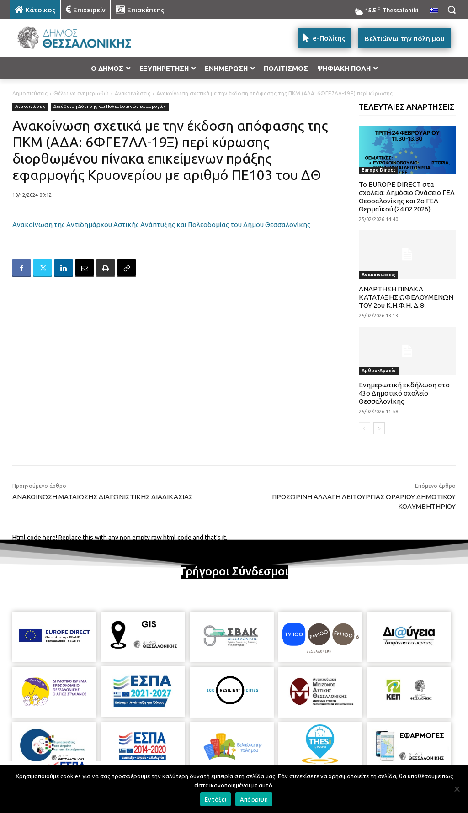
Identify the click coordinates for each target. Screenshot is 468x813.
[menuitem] (434, 11)
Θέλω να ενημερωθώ (81, 93)
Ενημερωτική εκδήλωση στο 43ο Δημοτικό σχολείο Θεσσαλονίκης (404, 393)
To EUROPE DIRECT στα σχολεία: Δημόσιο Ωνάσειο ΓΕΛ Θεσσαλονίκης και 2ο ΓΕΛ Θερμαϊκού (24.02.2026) (407, 196)
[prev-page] (364, 428)
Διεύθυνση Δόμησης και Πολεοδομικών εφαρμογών (110, 107)
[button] (451, 9)
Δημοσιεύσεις (30, 93)
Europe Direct (378, 170)
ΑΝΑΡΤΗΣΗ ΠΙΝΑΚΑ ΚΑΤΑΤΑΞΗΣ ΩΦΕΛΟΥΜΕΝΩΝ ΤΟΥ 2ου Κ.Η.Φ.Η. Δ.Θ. (406, 297)
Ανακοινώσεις (132, 93)
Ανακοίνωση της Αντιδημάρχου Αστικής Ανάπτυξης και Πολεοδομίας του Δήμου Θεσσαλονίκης (161, 224)
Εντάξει (215, 799)
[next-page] (379, 428)
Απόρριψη (254, 799)
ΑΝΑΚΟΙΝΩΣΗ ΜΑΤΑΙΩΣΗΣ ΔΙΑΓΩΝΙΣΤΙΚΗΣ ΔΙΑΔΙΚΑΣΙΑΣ (102, 497)
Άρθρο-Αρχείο (379, 370)
